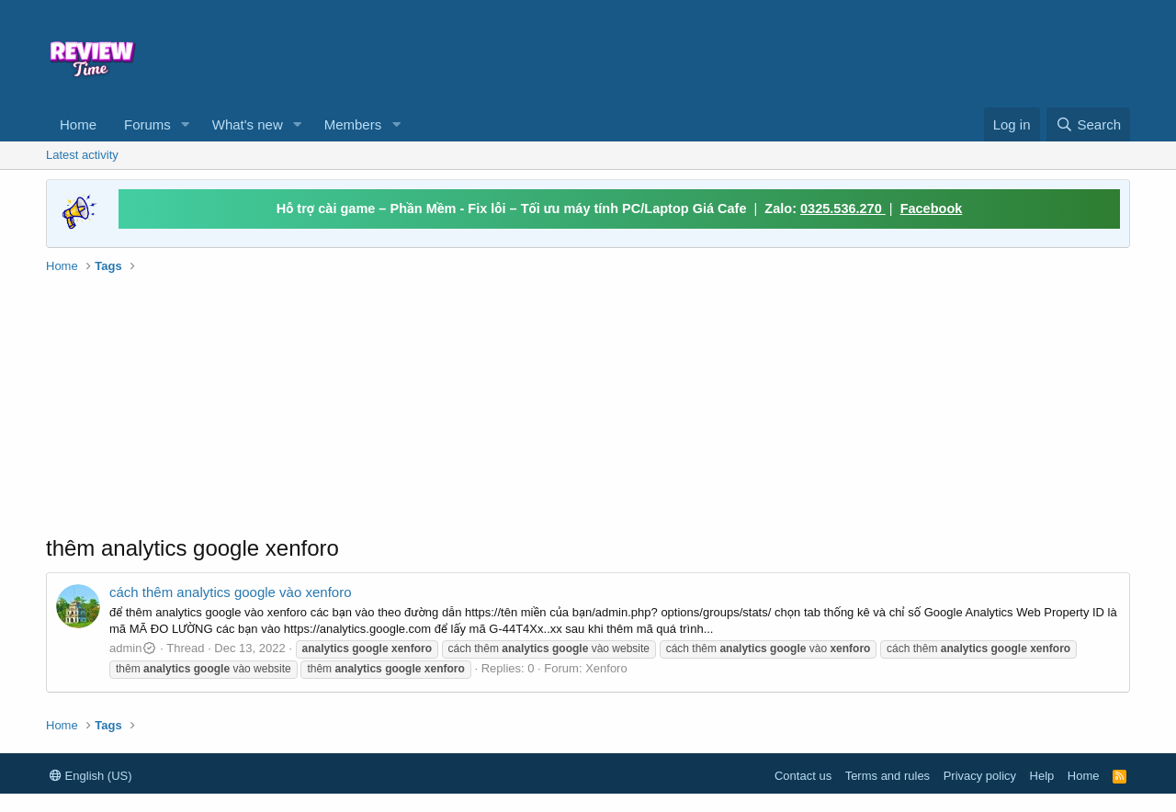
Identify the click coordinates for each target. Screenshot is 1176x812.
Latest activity (82, 155)
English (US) (91, 776)
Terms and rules (887, 776)
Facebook (931, 208)
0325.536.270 (843, 208)
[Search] (1088, 124)
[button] (185, 124)
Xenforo (606, 668)
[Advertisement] (736, 51)
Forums (147, 124)
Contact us (803, 776)
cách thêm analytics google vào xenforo (230, 592)
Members (353, 124)
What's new (247, 124)
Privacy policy (980, 776)
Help (1042, 776)
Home (78, 124)
